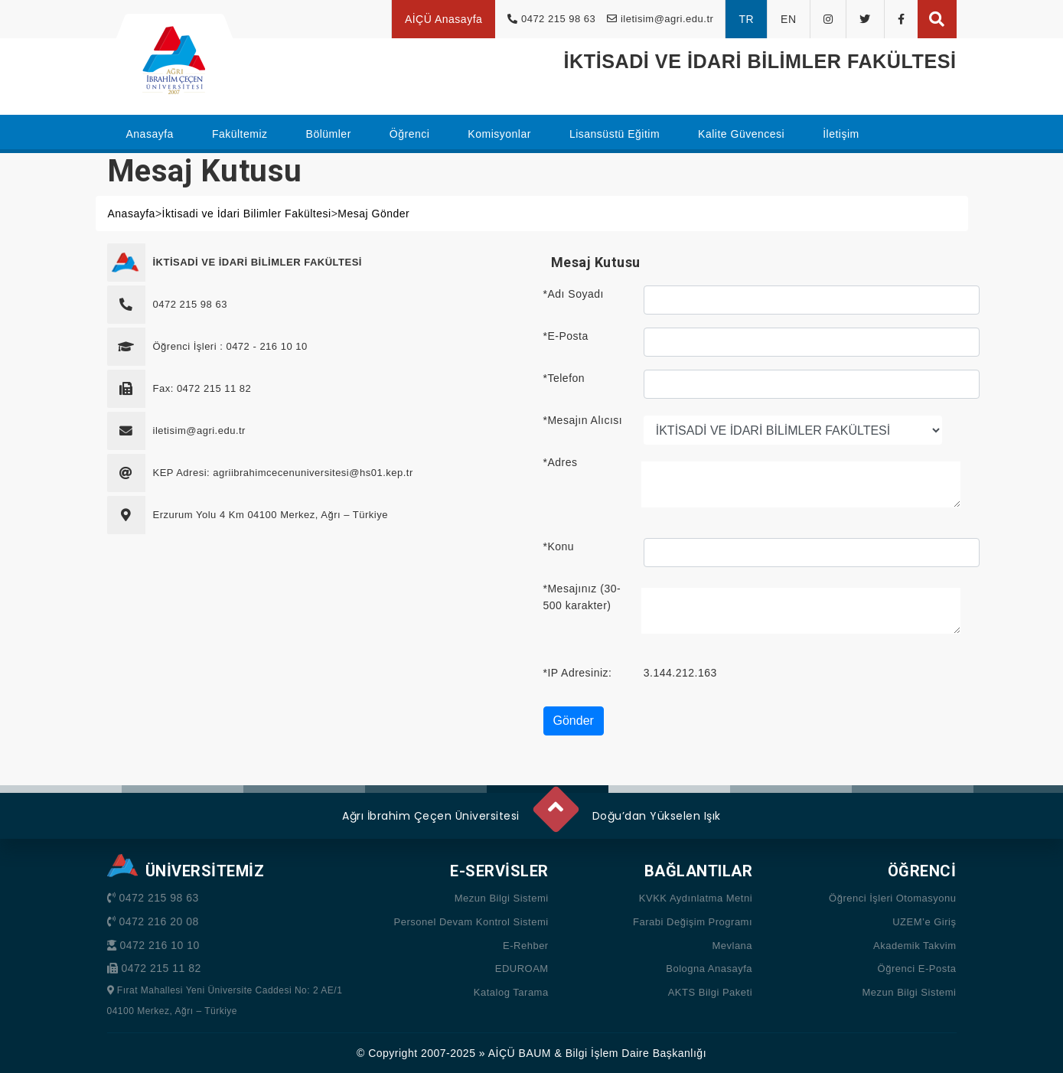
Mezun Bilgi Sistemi (502, 898)
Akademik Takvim (914, 945)
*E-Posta (566, 336)
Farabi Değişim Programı (692, 922)
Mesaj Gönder (373, 213)
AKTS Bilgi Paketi (710, 992)
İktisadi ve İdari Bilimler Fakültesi (246, 213)
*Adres (560, 462)
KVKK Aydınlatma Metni (695, 898)
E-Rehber (526, 945)
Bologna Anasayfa (709, 968)
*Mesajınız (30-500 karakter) (582, 597)
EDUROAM (522, 968)
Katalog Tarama (511, 992)
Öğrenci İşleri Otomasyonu (892, 898)
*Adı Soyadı (573, 294)
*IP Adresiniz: (577, 673)
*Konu (559, 546)
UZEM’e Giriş (924, 922)
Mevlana (732, 945)
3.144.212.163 (680, 673)
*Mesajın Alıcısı (583, 420)
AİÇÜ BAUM (519, 1053)
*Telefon (564, 378)
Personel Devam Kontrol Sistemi (471, 922)
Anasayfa (131, 213)
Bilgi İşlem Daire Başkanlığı (636, 1053)
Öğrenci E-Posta (917, 968)
